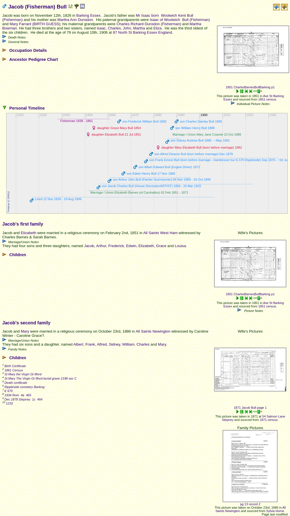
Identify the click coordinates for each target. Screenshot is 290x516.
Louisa (180, 246)
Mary (25, 331)
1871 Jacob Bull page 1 (250, 407)
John (127, 28)
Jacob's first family (22, 224)
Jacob (89, 246)
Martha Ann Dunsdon (75, 20)
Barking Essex (88, 15)
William (128, 344)
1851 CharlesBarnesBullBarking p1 (250, 87)
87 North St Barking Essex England (142, 32)
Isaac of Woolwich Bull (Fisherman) (180, 20)
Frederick (116, 246)
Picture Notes (253, 310)
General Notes (18, 42)
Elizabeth (28, 233)
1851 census (267, 99)
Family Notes (17, 349)
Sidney (114, 344)
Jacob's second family (26, 322)
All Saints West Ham (160, 233)
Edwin (131, 246)
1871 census (269, 419)
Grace (161, 246)
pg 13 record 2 (250, 504)
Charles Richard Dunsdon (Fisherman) (148, 24)
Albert (78, 344)
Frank (90, 344)
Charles (114, 28)
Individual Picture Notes (253, 104)
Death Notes (17, 37)
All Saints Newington (153, 331)
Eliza (157, 28)
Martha (139, 28)
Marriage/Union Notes (23, 242)
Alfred (102, 344)
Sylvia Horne (275, 511)
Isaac (101, 28)
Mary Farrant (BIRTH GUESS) (35, 24)
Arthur (101, 246)
